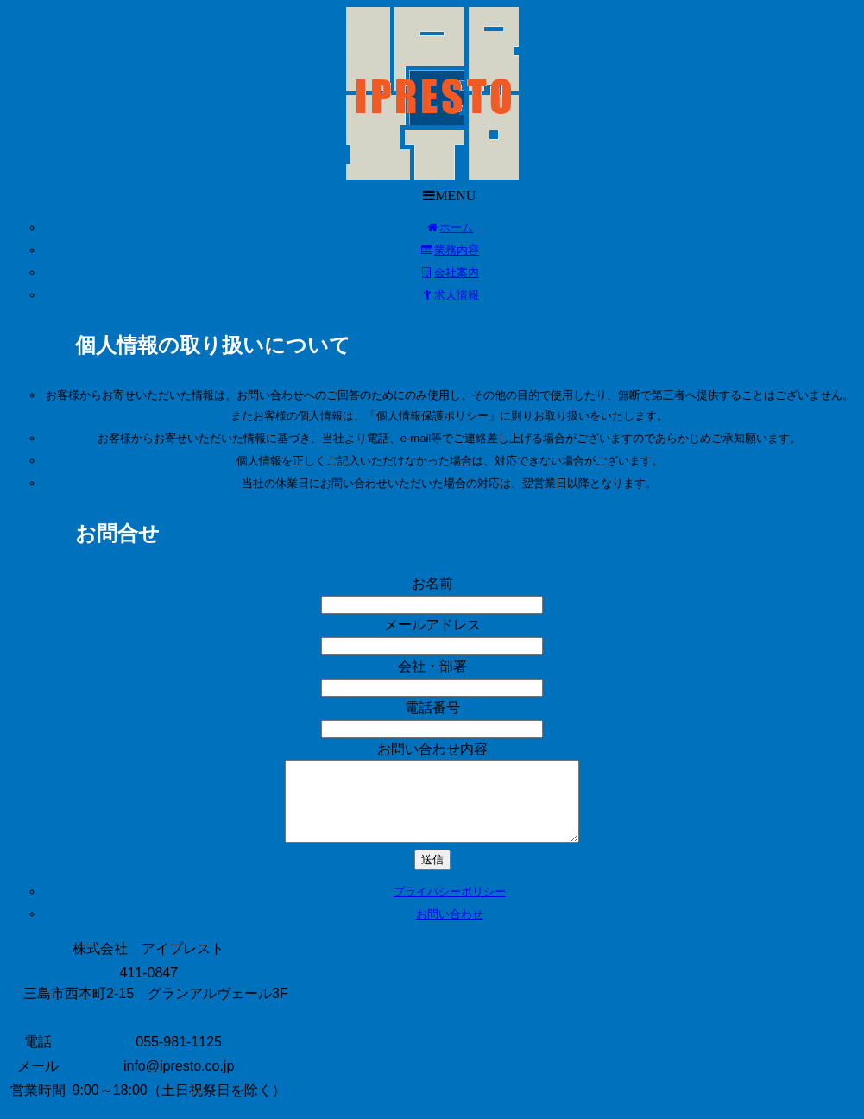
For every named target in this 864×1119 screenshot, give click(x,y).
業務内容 (449, 249)
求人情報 (449, 294)
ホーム (450, 227)
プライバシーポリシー (450, 907)
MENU (438, 195)
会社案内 (449, 272)
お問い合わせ (449, 929)
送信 (432, 875)
